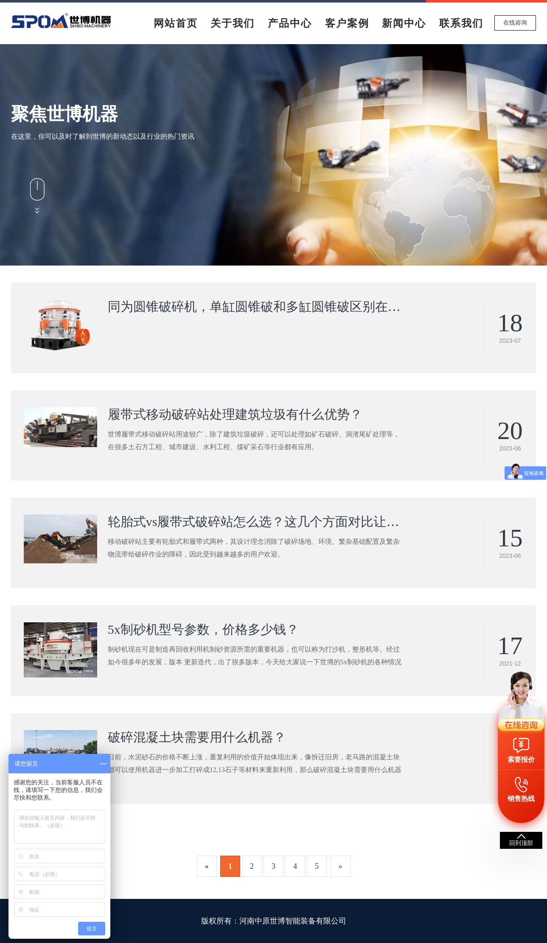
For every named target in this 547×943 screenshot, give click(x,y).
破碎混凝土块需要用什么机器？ (197, 737)
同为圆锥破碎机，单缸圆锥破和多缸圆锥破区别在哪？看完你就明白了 (305, 306)
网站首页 (176, 23)
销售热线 (521, 798)
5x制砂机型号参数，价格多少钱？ (203, 629)
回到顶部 (521, 843)
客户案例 (347, 23)
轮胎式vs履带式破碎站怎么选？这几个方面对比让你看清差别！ (285, 522)
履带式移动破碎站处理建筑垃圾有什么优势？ (235, 414)
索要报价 (521, 759)
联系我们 (461, 23)
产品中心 (290, 23)
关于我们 (232, 23)
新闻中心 (404, 23)
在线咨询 (515, 23)
